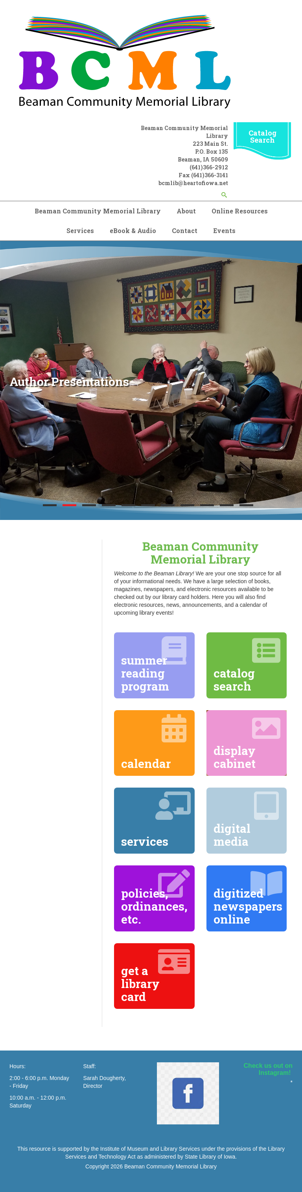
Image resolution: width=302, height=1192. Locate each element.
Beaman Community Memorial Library (98, 211)
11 (246, 505)
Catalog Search (262, 136)
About (186, 211)
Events (224, 230)
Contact (184, 230)
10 (227, 505)
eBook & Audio (133, 230)
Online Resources (240, 211)
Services (80, 230)
